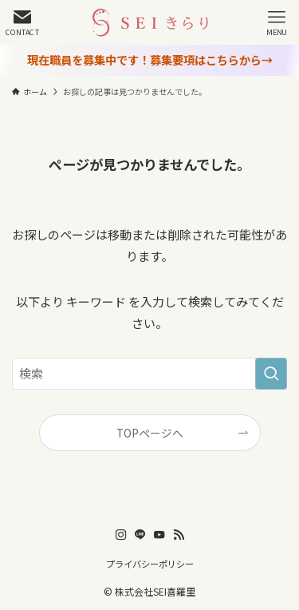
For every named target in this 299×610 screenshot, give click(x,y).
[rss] (178, 535)
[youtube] (159, 535)
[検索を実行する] (271, 374)
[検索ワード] (149, 374)
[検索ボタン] (22, 22)
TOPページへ (149, 433)
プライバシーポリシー (150, 563)
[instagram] (121, 535)
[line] (140, 535)
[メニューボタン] (276, 22)
